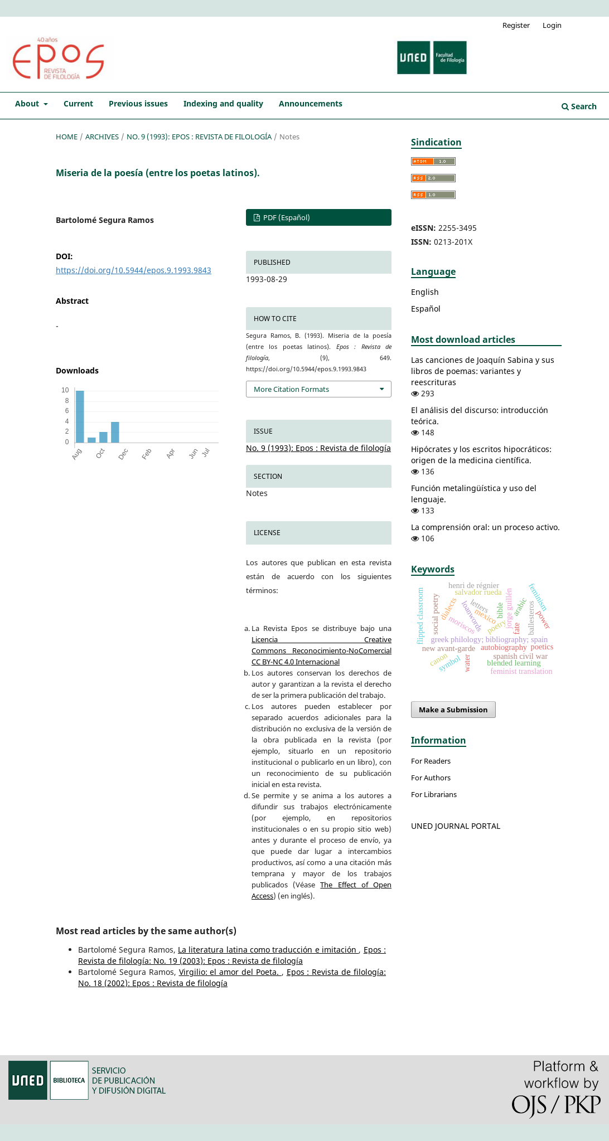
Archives (102, 137)
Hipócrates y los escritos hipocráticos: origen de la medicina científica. (481, 454)
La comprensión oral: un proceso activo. (485, 527)
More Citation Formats (291, 389)
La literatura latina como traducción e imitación (268, 949)
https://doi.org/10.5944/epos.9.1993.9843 (133, 270)
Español (426, 308)
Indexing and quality (223, 103)
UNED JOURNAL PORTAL (455, 825)
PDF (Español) (286, 217)
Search (579, 106)
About (28, 103)
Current (78, 103)
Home (67, 137)
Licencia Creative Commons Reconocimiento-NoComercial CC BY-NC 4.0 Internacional (322, 650)
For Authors (431, 778)
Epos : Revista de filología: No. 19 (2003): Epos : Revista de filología (232, 955)
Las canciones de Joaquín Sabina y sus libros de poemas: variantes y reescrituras (482, 371)
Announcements (310, 103)
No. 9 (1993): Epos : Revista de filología (199, 137)
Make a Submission (453, 710)
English (425, 292)
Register (516, 25)
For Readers (431, 761)
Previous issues (138, 103)
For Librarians (434, 794)
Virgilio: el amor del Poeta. (230, 972)
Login (552, 25)
